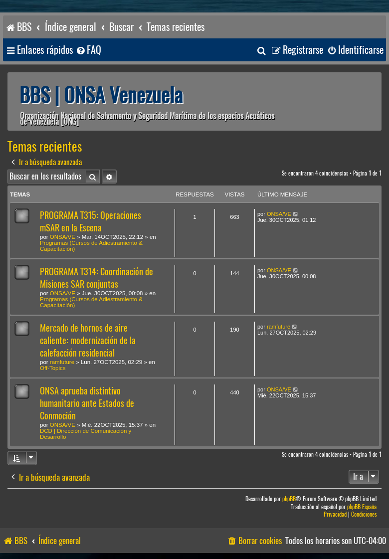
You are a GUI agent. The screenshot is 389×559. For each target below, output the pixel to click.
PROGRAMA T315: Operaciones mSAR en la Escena (90, 221)
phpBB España (362, 507)
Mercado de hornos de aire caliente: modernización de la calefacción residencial (88, 340)
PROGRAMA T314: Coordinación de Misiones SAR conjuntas (96, 277)
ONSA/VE (62, 237)
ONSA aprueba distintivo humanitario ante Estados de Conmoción (87, 403)
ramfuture (62, 362)
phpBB (289, 499)
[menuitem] (88, 50)
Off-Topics (53, 368)
